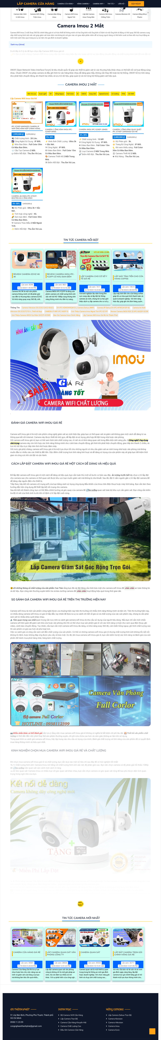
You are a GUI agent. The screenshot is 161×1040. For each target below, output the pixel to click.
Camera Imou (113, 1026)
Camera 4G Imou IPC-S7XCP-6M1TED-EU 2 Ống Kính (24, 197)
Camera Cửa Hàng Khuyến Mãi (73, 1022)
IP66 (123, 94)
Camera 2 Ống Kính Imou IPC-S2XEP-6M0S (58, 130)
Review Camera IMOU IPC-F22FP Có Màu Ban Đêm (60, 275)
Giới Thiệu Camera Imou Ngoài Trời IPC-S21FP (89, 311)
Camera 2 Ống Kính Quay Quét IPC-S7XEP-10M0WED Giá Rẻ (127, 130)
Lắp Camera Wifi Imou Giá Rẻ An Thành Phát (100, 315)
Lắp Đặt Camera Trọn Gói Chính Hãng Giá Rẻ (128, 953)
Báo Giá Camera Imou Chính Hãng (66, 315)
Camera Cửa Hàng (65, 4)
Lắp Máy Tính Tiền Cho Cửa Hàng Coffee (128, 277)
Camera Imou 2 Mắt (81, 85)
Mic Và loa (32, 94)
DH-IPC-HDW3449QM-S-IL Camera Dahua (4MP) (75, 307)
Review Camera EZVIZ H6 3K (26, 275)
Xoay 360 (92, 94)
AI (77, 94)
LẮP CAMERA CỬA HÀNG (35, 4)
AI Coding (115, 94)
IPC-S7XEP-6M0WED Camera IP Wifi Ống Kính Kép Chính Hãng (26, 127)
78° (50, 94)
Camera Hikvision (115, 1022)
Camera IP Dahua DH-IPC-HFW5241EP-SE (113, 307)
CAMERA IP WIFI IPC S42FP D (56, 311)
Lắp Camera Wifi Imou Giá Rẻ (23, 98)
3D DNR (131, 94)
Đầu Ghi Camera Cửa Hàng (72, 1030)
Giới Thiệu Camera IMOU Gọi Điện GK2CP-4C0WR (31, 315)
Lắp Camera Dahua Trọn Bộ (120, 1015)
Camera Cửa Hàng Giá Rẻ (26, 952)
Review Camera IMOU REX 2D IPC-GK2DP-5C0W (129, 311)
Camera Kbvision (115, 1019)
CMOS (84, 94)
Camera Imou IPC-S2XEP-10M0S (93, 129)
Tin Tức (111, 4)
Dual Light (42, 94)
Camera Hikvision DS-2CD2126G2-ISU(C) (38, 307)
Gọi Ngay (136, 3)
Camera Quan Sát (90, 952)
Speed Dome (103, 94)
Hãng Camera (83, 4)
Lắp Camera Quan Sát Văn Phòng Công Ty (61, 953)
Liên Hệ (121, 4)
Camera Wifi (98, 4)
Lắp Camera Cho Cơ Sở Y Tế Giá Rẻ (94, 277)
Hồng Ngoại (59, 94)
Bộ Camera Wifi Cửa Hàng (72, 1015)
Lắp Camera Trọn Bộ (69, 1019)
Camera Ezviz (113, 1030)
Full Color (70, 94)
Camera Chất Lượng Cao (71, 1026)
